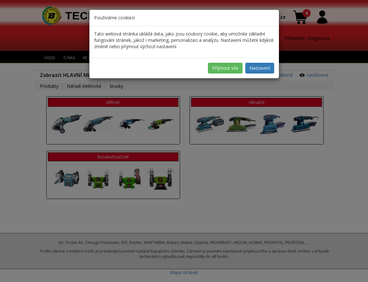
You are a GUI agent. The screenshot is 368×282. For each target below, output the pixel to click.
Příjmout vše (225, 68)
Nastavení (259, 68)
